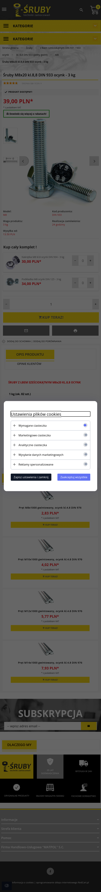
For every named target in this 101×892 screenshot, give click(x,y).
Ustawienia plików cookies (36, 413)
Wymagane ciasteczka (33, 425)
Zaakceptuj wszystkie (73, 477)
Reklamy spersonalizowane (36, 464)
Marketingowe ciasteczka (35, 435)
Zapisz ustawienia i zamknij (31, 477)
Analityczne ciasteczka (33, 445)
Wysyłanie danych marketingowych (41, 455)
